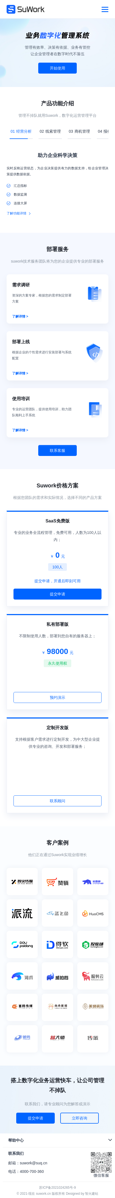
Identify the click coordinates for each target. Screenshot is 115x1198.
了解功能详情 (16, 213)
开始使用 (57, 68)
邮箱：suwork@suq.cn (27, 1163)
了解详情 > (20, 316)
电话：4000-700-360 (26, 1171)
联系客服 (57, 450)
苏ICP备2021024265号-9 (57, 1188)
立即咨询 (79, 1118)
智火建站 (91, 1194)
